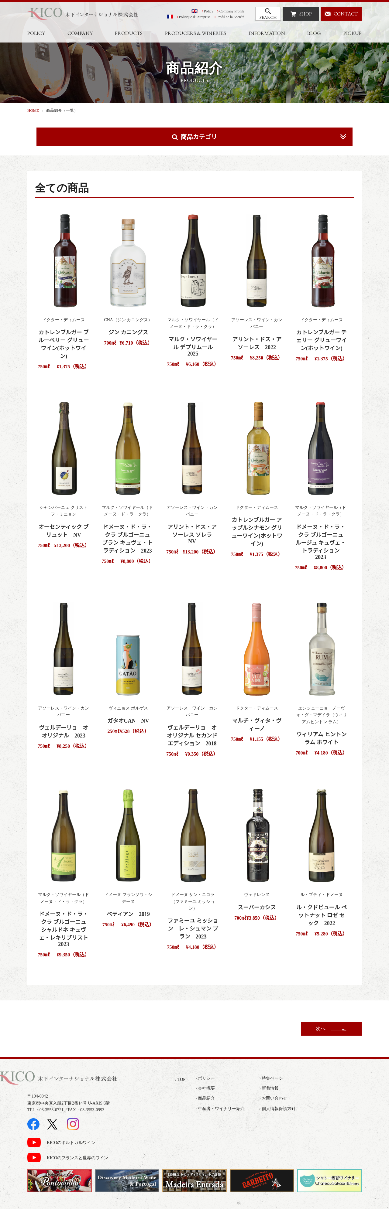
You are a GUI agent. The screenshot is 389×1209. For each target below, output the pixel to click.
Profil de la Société (230, 17)
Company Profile (231, 11)
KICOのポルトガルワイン (71, 1142)
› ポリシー (205, 1078)
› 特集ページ (271, 1078)
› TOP (180, 1079)
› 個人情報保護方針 (277, 1108)
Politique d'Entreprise (195, 17)
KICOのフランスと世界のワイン (77, 1158)
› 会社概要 (205, 1088)
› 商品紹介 (205, 1098)
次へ (320, 1028)
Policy (208, 11)
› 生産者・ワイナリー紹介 (220, 1108)
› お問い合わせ (273, 1098)
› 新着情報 (269, 1088)
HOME (33, 110)
